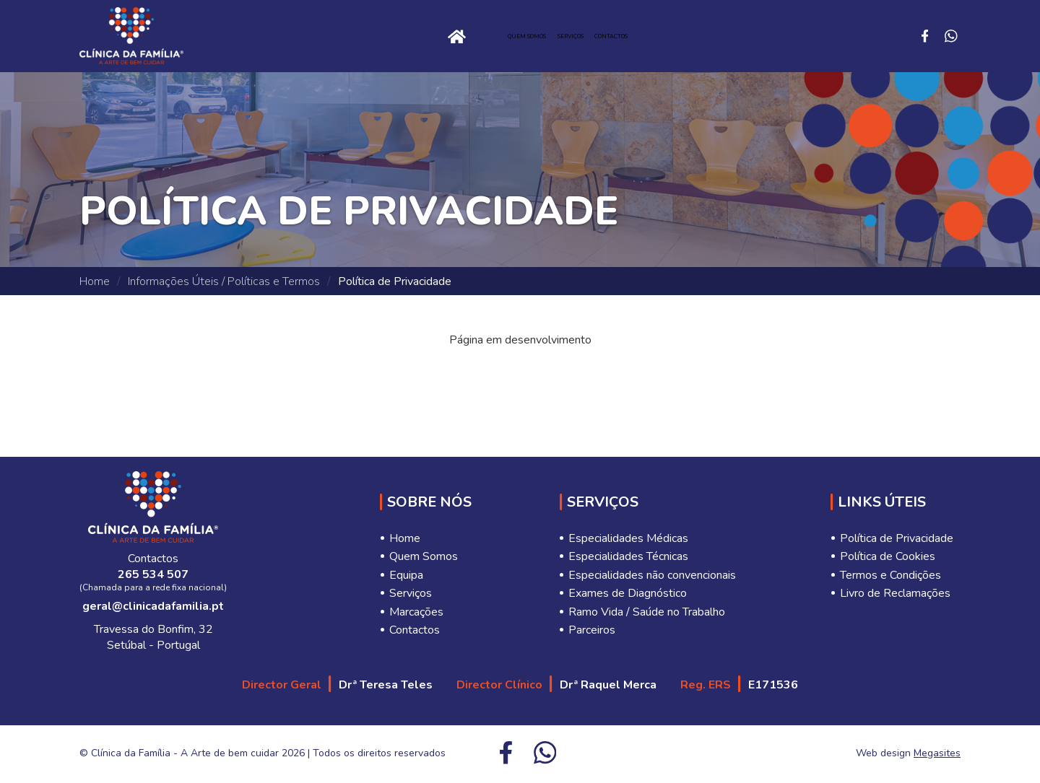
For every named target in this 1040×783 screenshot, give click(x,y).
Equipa (406, 575)
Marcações (416, 612)
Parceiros (591, 630)
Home (314, 36)
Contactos (699, 36)
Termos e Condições (890, 575)
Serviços (591, 36)
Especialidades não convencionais (652, 575)
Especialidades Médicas (628, 538)
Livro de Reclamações (895, 593)
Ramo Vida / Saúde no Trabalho (646, 612)
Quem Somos (478, 36)
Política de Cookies (887, 556)
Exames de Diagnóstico (627, 593)
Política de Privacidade (896, 538)
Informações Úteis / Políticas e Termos (224, 281)
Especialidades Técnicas (628, 556)
